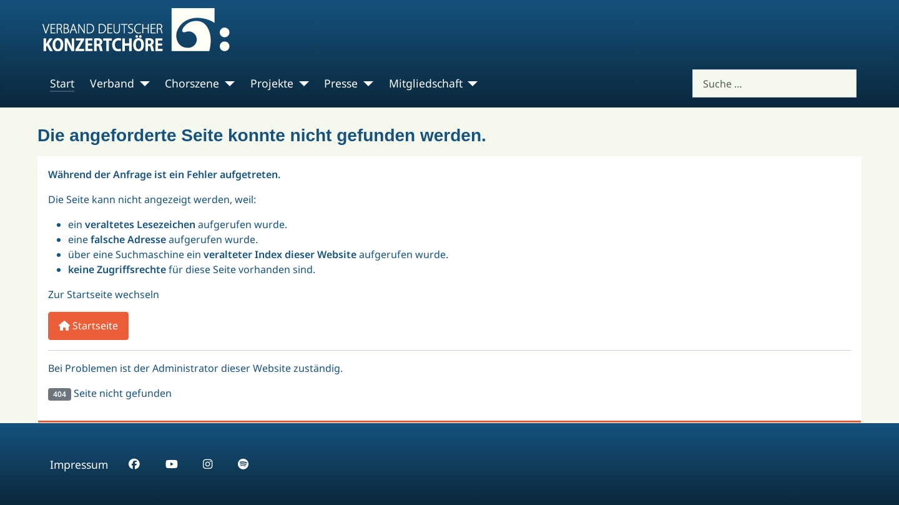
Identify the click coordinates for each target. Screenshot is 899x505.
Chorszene (192, 83)
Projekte (271, 83)
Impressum (79, 464)
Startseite (88, 325)
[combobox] (774, 83)
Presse (341, 83)
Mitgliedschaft (426, 83)
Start (62, 83)
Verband (112, 83)
